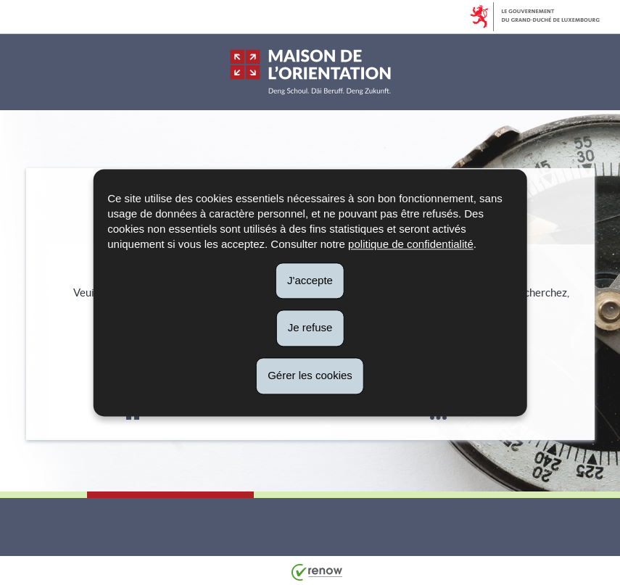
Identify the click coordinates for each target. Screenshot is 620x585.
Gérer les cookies (310, 375)
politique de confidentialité (411, 244)
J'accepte (310, 280)
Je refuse (310, 328)
